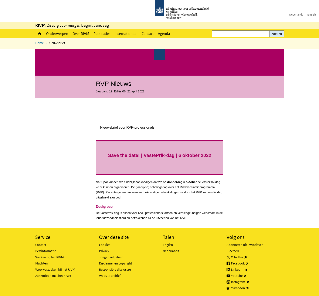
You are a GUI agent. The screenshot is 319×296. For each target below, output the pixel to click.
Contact (148, 33)
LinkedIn (248, 269)
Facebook (249, 263)
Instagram (249, 282)
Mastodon (249, 288)
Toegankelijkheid (111, 257)
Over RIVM (80, 33)
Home (39, 33)
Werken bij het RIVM (49, 257)
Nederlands (296, 14)
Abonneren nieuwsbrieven (245, 245)
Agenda (164, 33)
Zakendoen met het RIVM (53, 276)
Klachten (41, 263)
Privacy (104, 251)
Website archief (110, 276)
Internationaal (126, 33)
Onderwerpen (57, 33)
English (311, 14)
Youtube (248, 275)
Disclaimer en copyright (115, 263)
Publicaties (102, 33)
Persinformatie (45, 251)
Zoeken (276, 34)
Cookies (104, 245)
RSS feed (233, 251)
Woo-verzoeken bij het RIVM (55, 269)
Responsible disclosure (115, 269)
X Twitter (248, 257)
